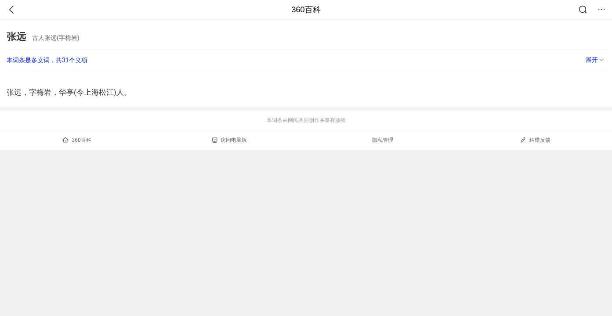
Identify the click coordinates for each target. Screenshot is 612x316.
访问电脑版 (229, 140)
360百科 (305, 9)
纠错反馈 (535, 139)
